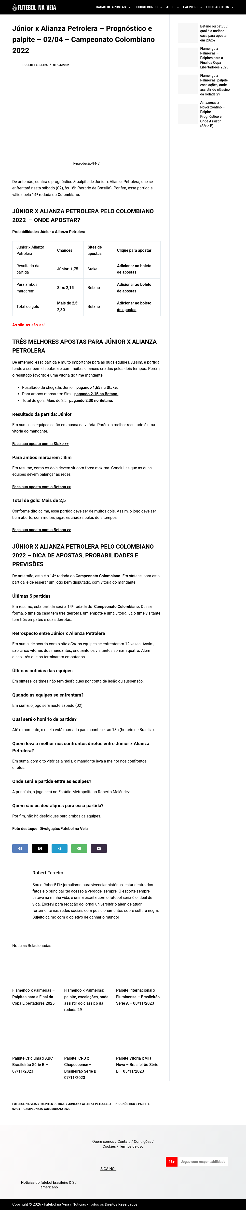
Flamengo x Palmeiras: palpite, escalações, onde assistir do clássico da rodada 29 (215, 85)
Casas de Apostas (114, 7)
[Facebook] (20, 848)
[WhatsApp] (79, 848)
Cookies (109, 1146)
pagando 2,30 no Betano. (91, 400)
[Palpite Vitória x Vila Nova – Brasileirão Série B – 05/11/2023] (138, 1035)
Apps (173, 7)
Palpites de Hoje (53, 1104)
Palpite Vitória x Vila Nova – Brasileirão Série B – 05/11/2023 (137, 1065)
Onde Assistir (220, 7)
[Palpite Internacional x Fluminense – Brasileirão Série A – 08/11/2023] (138, 967)
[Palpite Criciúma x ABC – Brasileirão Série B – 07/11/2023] (34, 1035)
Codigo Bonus (149, 7)
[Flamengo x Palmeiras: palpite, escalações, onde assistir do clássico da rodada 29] (86, 967)
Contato (124, 1141)
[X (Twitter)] (40, 848)
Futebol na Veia (24, 1104)
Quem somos (103, 1141)
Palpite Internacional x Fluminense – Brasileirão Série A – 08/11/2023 (138, 997)
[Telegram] (60, 848)
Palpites (193, 7)
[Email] (99, 848)
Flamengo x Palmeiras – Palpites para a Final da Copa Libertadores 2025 (33, 997)
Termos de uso (131, 1146)
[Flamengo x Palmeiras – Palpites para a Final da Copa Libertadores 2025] (34, 967)
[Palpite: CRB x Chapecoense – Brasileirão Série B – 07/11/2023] (86, 1035)
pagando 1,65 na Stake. (97, 387)
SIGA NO (108, 1169)
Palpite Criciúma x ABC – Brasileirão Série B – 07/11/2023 (34, 1065)
